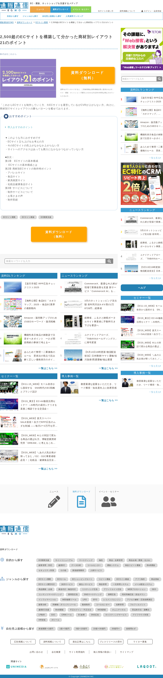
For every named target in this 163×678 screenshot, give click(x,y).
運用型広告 (73, 594)
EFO (95, 600)
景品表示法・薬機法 (140, 610)
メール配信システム (143, 584)
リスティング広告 (89, 589)
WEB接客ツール (69, 600)
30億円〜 (116, 629)
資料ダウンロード (60, 9)
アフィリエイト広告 (112, 589)
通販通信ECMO (7, 22)
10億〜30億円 (99, 629)
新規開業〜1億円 (46, 629)
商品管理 (103, 584)
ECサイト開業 (41, 22)
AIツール (55, 620)
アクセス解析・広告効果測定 (139, 600)
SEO (154, 589)
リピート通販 (104, 579)
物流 (101, 560)
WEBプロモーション (136, 589)
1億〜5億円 (65, 629)
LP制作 (42, 615)
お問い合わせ (36, 652)
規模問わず (131, 629)
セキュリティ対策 (46, 570)
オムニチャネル (119, 610)
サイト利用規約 (77, 652)
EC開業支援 (46, 217)
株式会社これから (8, 54)
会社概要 (56, 652)
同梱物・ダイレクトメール (64, 605)
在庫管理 (120, 605)
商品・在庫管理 (116, 560)
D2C (53, 615)
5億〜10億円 (81, 629)
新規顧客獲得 (78, 570)
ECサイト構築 (28, 217)
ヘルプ (142, 287)
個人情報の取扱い (102, 652)
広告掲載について (23, 641)
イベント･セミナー (81, 9)
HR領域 (42, 620)
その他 (63, 570)
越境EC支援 (44, 610)
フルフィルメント (137, 605)
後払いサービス (86, 584)
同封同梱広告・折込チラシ (133, 594)
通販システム (113, 565)
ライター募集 (140, 641)
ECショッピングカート (82, 579)
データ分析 (76, 565)
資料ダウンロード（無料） (87, 75)
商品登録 (155, 579)
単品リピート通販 (133, 565)
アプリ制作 (140, 579)
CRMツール (67, 615)
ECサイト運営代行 (47, 584)
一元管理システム (120, 584)
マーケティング (86, 560)
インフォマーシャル (47, 600)
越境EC (61, 565)
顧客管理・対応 (45, 565)
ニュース (40, 9)
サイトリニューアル (64, 560)
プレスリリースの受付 (111, 641)
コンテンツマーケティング (50, 594)
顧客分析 (42, 605)
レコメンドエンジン (112, 600)
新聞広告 (112, 594)
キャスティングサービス (116, 615)
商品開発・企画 (45, 589)
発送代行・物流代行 (67, 589)
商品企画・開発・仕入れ (139, 560)
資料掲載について (127, 11)
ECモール (61, 579)
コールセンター (94, 565)
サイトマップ (126, 652)
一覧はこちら (46, 368)
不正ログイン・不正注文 (80, 610)
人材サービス (96, 570)
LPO (85, 600)
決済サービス (67, 584)
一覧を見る (155, 158)
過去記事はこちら (82, 641)
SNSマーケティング (93, 594)
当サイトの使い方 (105, 11)
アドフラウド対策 (140, 615)
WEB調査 (101, 610)
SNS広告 (95, 615)
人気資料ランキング (74, 16)
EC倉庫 (81, 615)
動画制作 (86, 605)
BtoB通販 (151, 565)
